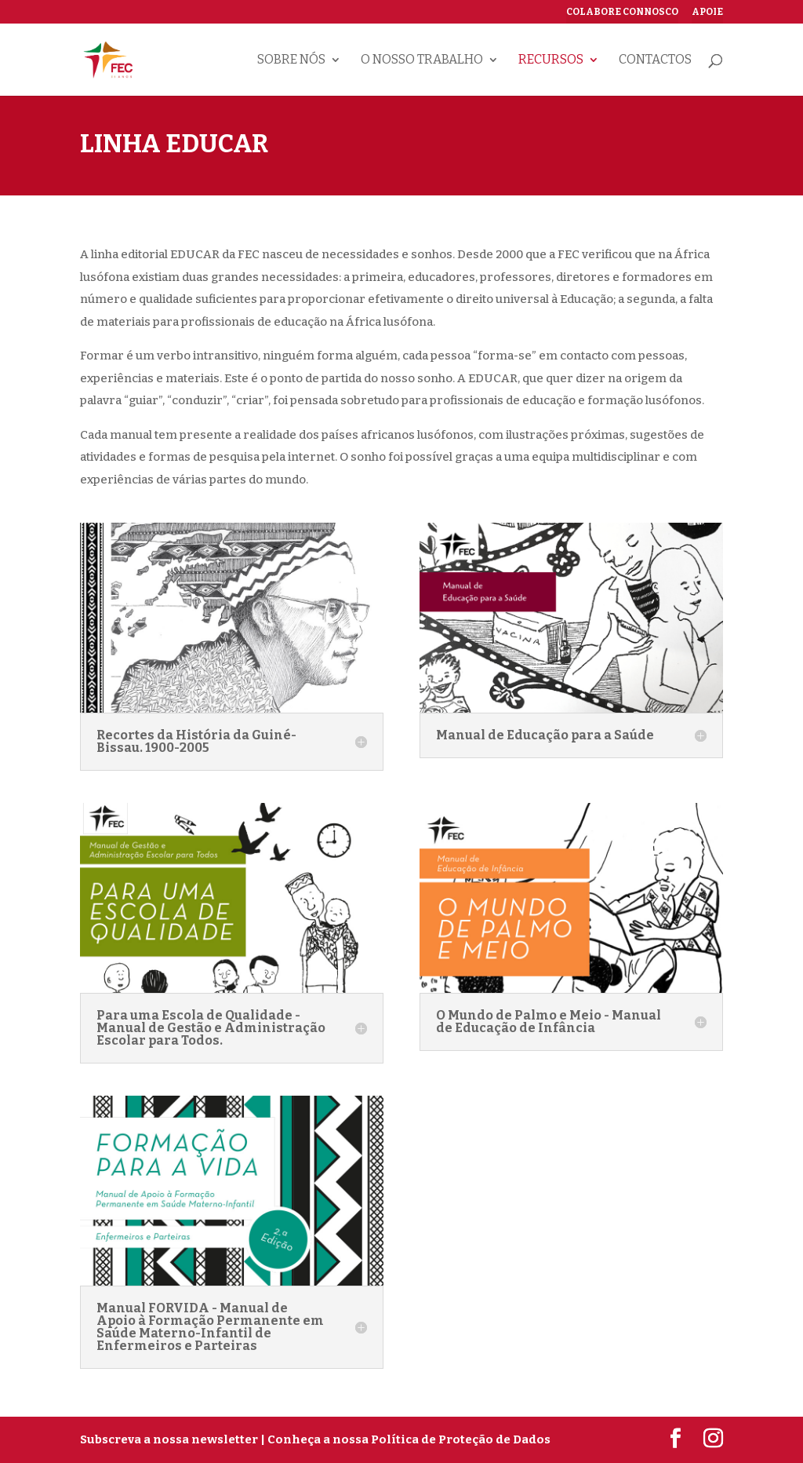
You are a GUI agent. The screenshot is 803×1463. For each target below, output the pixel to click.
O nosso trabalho (422, 60)
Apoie (707, 12)
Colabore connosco (622, 12)
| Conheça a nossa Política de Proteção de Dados (405, 1439)
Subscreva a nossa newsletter (169, 1439)
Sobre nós (291, 60)
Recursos (550, 60)
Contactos (655, 60)
